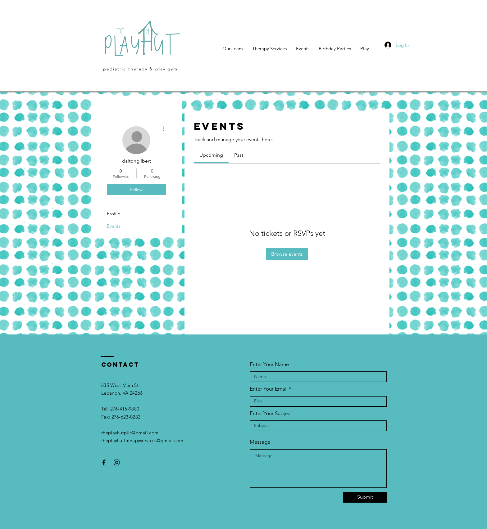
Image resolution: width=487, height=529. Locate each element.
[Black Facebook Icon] (104, 462)
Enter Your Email (269, 389)
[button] (365, 48)
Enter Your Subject (271, 413)
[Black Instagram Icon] (117, 462)
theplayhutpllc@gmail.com (129, 433)
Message (260, 442)
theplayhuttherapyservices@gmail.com (142, 440)
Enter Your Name (269, 364)
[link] (211, 155)
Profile (113, 214)
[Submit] (365, 497)
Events (113, 226)
